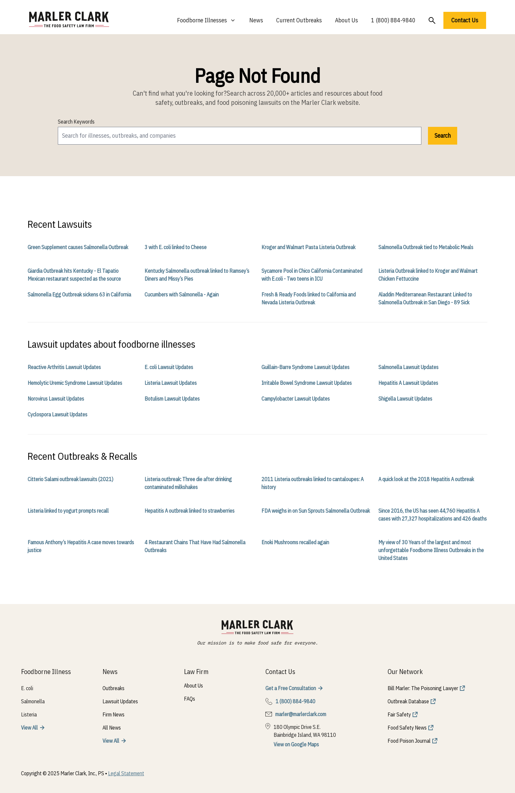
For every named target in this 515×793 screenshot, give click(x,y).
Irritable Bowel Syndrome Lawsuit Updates (306, 383)
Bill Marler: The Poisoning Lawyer (423, 688)
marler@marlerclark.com (300, 714)
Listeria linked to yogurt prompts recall (68, 510)
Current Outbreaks (299, 20)
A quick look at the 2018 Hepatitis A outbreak (426, 479)
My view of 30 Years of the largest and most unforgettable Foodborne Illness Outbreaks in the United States (431, 550)
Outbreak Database (408, 701)
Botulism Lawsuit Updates (172, 398)
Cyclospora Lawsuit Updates (57, 414)
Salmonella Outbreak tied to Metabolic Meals (425, 247)
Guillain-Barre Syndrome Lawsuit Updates (305, 367)
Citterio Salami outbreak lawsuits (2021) (70, 479)
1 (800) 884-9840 (393, 20)
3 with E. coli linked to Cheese (176, 247)
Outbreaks (113, 688)
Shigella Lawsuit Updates (405, 398)
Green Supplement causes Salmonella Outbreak (78, 247)
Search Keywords (76, 121)
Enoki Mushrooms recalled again (295, 542)
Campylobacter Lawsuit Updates (295, 398)
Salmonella (33, 701)
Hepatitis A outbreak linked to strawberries (190, 510)
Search (443, 135)
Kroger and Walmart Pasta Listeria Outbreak (308, 247)
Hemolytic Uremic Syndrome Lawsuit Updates (75, 383)
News (256, 20)
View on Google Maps (296, 744)
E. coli (27, 688)
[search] (239, 136)
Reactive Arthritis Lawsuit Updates (64, 367)
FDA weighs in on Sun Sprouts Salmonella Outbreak (315, 510)
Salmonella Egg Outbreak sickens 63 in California (79, 294)
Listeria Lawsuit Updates (171, 383)
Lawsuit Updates (120, 701)
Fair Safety (399, 714)
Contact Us (464, 20)
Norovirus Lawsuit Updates (56, 398)
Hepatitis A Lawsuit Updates (408, 383)
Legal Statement (126, 773)
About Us (346, 20)
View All (29, 727)
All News (111, 727)
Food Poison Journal (409, 740)
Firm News (113, 714)
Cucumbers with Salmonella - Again (182, 294)
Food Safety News (407, 727)
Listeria (29, 714)
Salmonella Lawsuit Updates (408, 367)
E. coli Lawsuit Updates (169, 367)
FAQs (189, 698)
